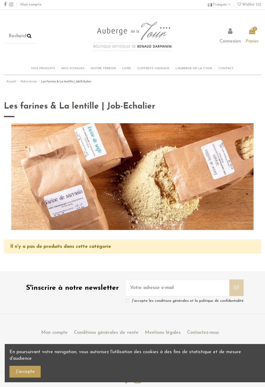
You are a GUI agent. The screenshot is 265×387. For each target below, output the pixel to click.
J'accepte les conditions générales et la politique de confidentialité (188, 301)
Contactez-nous (203, 332)
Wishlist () (249, 5)
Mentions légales (163, 332)
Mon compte (30, 5)
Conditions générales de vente (106, 332)
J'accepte (25, 371)
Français (219, 5)
